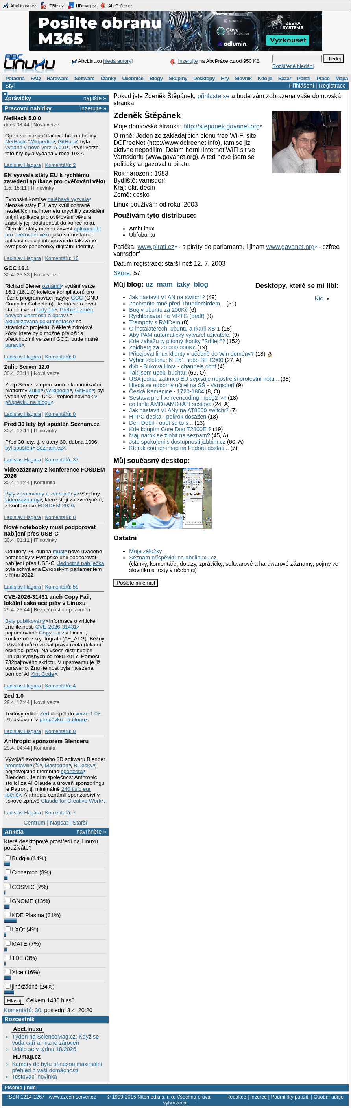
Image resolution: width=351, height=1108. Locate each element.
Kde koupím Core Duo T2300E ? (170, 429)
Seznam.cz (49, 448)
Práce (322, 78)
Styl (10, 85)
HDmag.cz (82, 5)
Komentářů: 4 (60, 686)
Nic (319, 298)
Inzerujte (188, 61)
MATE (16, 944)
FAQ (36, 78)
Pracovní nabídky (28, 108)
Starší (79, 822)
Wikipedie (40, 141)
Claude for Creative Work (71, 801)
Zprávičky (18, 98)
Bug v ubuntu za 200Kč (158, 310)
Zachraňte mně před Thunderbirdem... (177, 303)
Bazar (284, 78)
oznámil (51, 286)
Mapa (341, 78)
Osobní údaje (329, 1097)
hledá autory (117, 61)
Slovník (243, 78)
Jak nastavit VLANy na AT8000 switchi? (179, 410)
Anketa (14, 831)
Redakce (236, 1097)
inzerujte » (93, 108)
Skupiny (178, 78)
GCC (77, 298)
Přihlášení (301, 85)
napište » (94, 98)
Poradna (15, 78)
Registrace (332, 85)
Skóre (121, 273)
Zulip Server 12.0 (26, 367)
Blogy (156, 78)
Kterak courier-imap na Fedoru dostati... (179, 448)
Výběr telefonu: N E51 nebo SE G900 (176, 360)
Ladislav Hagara (22, 165)
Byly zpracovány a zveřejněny (40, 494)
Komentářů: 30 (22, 1010)
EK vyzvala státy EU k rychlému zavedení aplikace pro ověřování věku (54, 178)
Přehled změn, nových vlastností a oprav (49, 312)
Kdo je (265, 78)
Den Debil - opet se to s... (161, 423)
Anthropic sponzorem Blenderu (46, 741)
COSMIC (20, 887)
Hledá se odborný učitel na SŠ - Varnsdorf (182, 385)
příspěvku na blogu (62, 719)
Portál (303, 78)
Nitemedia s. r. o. (156, 1097)
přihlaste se (214, 96)
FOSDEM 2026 (55, 505)
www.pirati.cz (156, 246)
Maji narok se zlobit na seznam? (169, 435)
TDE (14, 958)
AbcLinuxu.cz (19, 5)
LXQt (15, 929)
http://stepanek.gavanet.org (221, 126)
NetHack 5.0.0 (22, 118)
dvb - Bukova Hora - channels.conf (172, 366)
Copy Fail (50, 633)
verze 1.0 (87, 714)
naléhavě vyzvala (68, 199)
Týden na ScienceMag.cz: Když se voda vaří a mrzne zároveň (55, 1039)
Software (84, 78)
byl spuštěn (18, 448)
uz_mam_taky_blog (177, 284)
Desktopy (204, 78)
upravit (13, 345)
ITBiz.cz (52, 5)
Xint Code (42, 674)
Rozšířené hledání (293, 66)
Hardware (57, 78)
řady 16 (46, 310)
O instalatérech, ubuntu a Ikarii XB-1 (174, 328)
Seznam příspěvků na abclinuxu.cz (172, 557)
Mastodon (56, 765)
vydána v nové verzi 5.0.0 (35, 147)
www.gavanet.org (290, 246)
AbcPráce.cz (116, 5)
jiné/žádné (22, 987)
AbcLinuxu (27, 1029)
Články (108, 78)
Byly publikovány (25, 621)
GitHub (66, 141)
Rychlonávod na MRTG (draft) (167, 316)
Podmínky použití (290, 1097)
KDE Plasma (25, 915)
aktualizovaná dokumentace (38, 321)
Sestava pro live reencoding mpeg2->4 (177, 398)
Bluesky (83, 765)
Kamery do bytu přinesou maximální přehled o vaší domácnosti (57, 1067)
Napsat (59, 822)
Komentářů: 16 (61, 258)
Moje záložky (145, 551)
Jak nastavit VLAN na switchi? (167, 297)
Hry (225, 78)
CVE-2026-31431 (56, 627)
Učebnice (132, 78)
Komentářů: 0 (60, 357)
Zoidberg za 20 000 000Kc (162, 347)
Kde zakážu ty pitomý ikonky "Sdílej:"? (177, 341)
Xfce (14, 972)
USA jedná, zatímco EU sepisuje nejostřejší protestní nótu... (204, 379)
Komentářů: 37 (61, 460)
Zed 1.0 (14, 696)
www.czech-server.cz (72, 1097)
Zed (44, 714)
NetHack (15, 141)
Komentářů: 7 (60, 812)
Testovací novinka (34, 1076)
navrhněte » (91, 831)
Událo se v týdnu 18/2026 (44, 1049)
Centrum (34, 822)
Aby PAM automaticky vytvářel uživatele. (180, 335)
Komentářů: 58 (61, 587)
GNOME (19, 901)
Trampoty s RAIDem (154, 322)
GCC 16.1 (16, 268)
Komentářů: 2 (60, 165)
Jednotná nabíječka (80, 563)
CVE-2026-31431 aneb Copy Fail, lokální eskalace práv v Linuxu (47, 600)
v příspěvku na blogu (51, 399)
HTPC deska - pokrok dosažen (167, 416)
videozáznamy (22, 500)
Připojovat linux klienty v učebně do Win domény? (191, 354)
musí (59, 551)
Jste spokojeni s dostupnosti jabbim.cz (177, 442)
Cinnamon (22, 872)
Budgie (18, 858)
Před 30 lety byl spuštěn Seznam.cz (51, 424)
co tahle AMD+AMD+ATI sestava (170, 404)
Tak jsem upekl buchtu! (158, 372)
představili (17, 765)
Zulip (35, 390)
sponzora (72, 771)
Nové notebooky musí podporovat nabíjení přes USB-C (50, 530)
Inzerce (258, 1097)
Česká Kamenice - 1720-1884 (166, 391)
